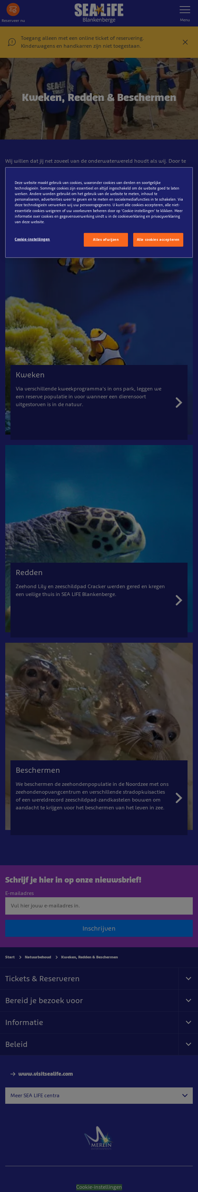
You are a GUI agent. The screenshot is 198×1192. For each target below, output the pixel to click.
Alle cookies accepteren (158, 239)
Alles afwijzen (106, 239)
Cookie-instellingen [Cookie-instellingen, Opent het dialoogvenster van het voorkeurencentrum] (32, 239)
